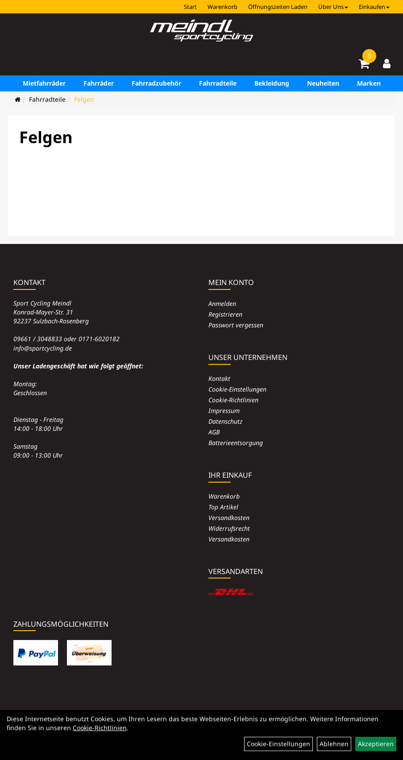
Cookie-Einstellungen (237, 389)
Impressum (224, 410)
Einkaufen (374, 7)
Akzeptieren (376, 743)
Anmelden (222, 303)
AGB (214, 432)
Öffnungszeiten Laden (277, 7)
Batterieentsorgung (235, 442)
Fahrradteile (218, 83)
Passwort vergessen (235, 325)
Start (190, 7)
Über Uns (333, 7)
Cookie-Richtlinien (233, 400)
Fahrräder (98, 83)
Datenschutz (225, 421)
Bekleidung (271, 83)
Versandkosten (228, 517)
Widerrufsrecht (229, 528)
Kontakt (219, 378)
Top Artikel (223, 507)
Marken (369, 83)
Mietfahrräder (44, 83)
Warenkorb (222, 7)
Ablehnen (334, 743)
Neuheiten (323, 83)
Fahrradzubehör (156, 83)
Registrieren (225, 314)
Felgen (84, 99)
